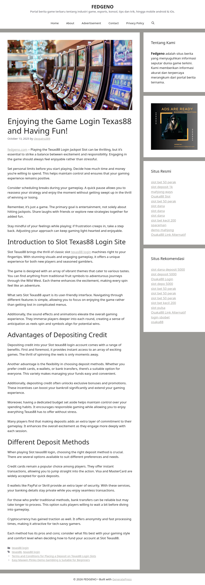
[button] (153, 23)
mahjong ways (162, 192)
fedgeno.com (17, 149)
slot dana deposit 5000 (168, 269)
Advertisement (91, 23)
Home (55, 23)
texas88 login (81, 252)
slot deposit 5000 (163, 274)
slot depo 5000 (162, 284)
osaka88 (157, 322)
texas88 (17, 552)
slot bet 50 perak (163, 182)
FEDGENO (102, 6)
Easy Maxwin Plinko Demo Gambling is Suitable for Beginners (51, 560)
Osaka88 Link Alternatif (168, 234)
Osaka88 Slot (160, 196)
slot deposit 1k (162, 187)
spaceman (158, 225)
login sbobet (160, 317)
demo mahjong (162, 230)
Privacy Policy (135, 23)
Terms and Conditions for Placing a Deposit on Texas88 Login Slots (54, 556)
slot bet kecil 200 (163, 220)
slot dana (158, 206)
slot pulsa (158, 308)
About (70, 23)
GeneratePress (122, 579)
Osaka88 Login (162, 279)
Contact (114, 23)
